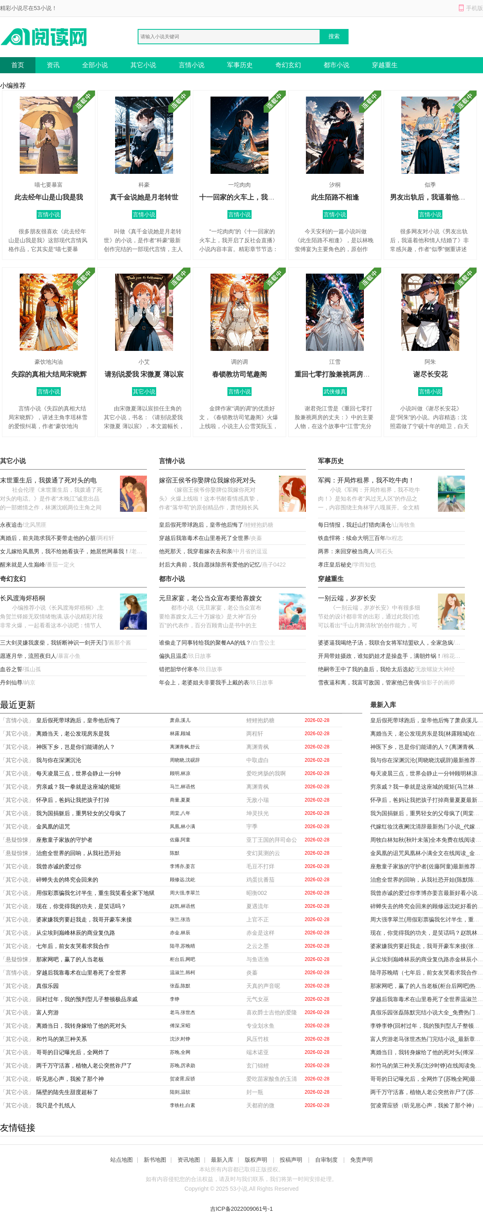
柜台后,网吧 (182, 959)
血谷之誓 (11, 669)
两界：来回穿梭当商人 (346, 551)
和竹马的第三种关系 (61, 1039)
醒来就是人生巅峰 (22, 564)
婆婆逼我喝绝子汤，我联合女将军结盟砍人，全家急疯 (385, 642)
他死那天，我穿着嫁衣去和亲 (195, 551)
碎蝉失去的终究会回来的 (67, 879)
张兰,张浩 (180, 919)
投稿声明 (291, 1159)
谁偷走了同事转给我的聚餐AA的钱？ (205, 642)
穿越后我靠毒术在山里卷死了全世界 (204, 538)
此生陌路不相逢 (335, 197)
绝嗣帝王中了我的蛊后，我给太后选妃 (366, 669)
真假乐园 (47, 986)
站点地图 (121, 1159)
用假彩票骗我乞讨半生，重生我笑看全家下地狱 (95, 893)
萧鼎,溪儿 (180, 720)
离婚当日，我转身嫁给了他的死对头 (81, 1025)
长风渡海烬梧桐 (22, 598)
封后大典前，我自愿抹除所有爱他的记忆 (209, 564)
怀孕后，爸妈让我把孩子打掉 (72, 800)
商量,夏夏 (180, 800)
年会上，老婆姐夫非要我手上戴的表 (204, 682)
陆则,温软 (180, 1092)
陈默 (175, 853)
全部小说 (95, 65)
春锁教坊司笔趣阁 (239, 374)
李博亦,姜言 (182, 866)
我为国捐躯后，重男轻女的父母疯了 (81, 813)
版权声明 (256, 1159)
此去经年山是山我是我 (48, 197)
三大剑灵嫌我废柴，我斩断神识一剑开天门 (53, 642)
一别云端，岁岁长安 (347, 598)
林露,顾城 (180, 733)
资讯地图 (189, 1159)
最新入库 (222, 1159)
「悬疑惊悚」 (17, 840)
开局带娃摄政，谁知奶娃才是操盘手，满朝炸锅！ (380, 656)
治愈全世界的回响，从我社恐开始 (78, 853)
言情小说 (191, 65)
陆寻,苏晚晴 (182, 946)
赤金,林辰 (180, 933)
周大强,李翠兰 (185, 893)
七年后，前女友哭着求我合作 (72, 946)
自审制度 (326, 1159)
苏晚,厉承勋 (182, 1065)
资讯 (53, 65)
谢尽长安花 (430, 374)
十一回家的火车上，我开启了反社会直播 (260, 197)
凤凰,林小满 (182, 826)
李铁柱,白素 (182, 1105)
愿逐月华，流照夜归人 (28, 656)
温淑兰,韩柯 (182, 972)
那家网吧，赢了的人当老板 (70, 959)
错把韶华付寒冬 (178, 669)
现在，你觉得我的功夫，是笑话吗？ (81, 906)
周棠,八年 (180, 813)
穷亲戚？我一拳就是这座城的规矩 (78, 786)
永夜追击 (11, 524)
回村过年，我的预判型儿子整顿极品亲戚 (87, 999)
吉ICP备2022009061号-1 (241, 1209)
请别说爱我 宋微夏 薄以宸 (144, 374)
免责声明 (361, 1159)
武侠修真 (335, 391)
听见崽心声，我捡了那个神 (70, 1079)
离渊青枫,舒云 (185, 747)
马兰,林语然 (182, 786)
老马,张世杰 (182, 1012)
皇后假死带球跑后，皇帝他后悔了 (201, 524)
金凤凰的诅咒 (53, 826)
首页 (17, 65)
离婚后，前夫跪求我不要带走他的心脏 (48, 538)
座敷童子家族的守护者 (64, 840)
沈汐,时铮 (180, 1039)
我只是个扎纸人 (56, 1105)
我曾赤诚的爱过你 (58, 866)
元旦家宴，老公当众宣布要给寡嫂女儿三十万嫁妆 (210, 599)
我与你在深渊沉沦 (58, 760)
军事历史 (240, 65)
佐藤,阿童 (180, 840)
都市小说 (336, 65)
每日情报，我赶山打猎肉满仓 (354, 524)
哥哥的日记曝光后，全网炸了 (72, 1052)
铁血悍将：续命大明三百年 (352, 538)
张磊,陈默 (180, 986)
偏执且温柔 (173, 656)
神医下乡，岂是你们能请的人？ (75, 747)
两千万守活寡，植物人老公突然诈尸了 (84, 1065)
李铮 (175, 999)
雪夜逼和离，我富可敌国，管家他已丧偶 (368, 682)
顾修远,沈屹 (182, 879)
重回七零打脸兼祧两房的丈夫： (342, 374)
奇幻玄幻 (288, 65)
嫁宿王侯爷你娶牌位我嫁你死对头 (207, 480)
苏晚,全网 (180, 1052)
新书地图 (155, 1159)
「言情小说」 (17, 720)
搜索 (334, 36)
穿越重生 (385, 65)
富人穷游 (47, 1012)
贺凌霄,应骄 (182, 1079)
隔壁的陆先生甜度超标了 (67, 1092)
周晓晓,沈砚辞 (185, 760)
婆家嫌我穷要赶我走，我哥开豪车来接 (84, 919)
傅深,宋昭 (180, 1025)
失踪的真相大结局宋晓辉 (49, 374)
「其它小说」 (17, 733)
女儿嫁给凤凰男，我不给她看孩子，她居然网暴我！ (65, 551)
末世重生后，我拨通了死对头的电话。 (48, 481)
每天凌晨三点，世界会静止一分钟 (78, 773)
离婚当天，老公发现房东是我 (72, 733)
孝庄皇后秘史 (335, 564)
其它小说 (143, 65)
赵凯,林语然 (182, 906)
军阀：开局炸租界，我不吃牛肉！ (366, 480)
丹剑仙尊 (11, 682)
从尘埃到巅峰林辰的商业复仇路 (75, 933)
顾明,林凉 (180, 773)
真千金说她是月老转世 (144, 197)
